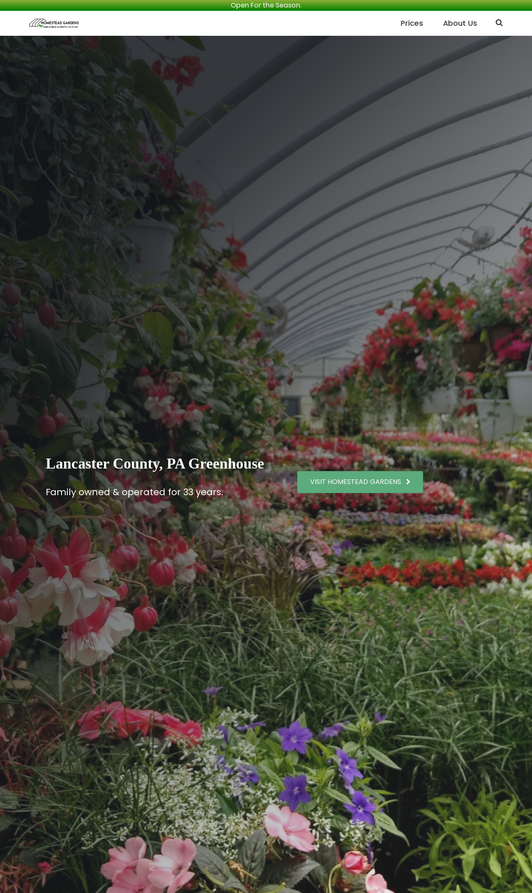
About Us (460, 23)
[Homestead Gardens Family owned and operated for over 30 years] (54, 23)
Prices (411, 23)
